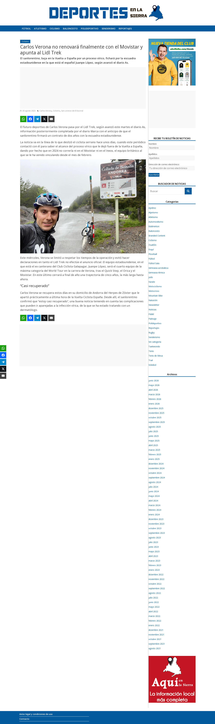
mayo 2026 (154, 385)
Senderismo (108, 28)
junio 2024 (154, 491)
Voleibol (152, 364)
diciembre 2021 (156, 630)
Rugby (152, 332)
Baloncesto (70, 28)
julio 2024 (153, 486)
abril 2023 (153, 556)
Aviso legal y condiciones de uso (36, 714)
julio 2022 (153, 597)
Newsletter (154, 304)
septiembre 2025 (157, 422)
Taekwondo (154, 346)
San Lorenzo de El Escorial (72, 110)
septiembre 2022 (157, 588)
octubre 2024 (155, 472)
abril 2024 (153, 500)
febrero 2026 (155, 399)
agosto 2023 (155, 537)
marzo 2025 (154, 449)
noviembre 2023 (156, 523)
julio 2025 (153, 431)
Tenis (151, 351)
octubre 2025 (155, 417)
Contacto (24, 718)
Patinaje (152, 318)
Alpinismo (153, 212)
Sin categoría (155, 341)
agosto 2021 (155, 648)
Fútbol (26, 28)
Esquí (151, 249)
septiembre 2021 (157, 643)
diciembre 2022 (156, 574)
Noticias (152, 309)
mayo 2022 (154, 606)
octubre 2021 (155, 639)
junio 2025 (154, 436)
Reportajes (125, 28)
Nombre (153, 143)
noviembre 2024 (156, 468)
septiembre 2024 (157, 477)
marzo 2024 (154, 505)
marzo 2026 (154, 394)
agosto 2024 (155, 482)
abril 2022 (153, 611)
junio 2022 (154, 602)
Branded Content (157, 235)
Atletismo (40, 28)
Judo (151, 277)
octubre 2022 (155, 583)
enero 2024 (154, 514)
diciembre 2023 (156, 519)
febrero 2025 (155, 454)
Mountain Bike (156, 295)
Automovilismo (156, 221)
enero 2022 (154, 625)
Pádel (151, 314)
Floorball (153, 254)
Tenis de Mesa (156, 355)
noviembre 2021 (156, 634)
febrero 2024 (155, 509)
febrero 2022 (155, 620)
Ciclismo (55, 28)
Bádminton (154, 226)
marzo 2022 (154, 616)
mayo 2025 (154, 440)
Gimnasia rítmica (157, 272)
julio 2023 (153, 542)
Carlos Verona (46, 110)
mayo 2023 (154, 551)
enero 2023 (154, 569)
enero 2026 (154, 403)
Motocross (154, 291)
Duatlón (152, 244)
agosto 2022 (155, 593)
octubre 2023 (155, 528)
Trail (151, 360)
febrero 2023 (155, 565)
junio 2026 (154, 380)
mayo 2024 (154, 496)
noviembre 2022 (156, 579)
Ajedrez (152, 207)
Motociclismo (155, 286)
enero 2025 (154, 459)
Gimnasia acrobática (158, 268)
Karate (152, 281)
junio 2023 (154, 546)
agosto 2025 (155, 426)
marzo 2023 (154, 560)
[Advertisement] (83, 88)
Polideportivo (89, 28)
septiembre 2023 (157, 533)
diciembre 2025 (156, 408)
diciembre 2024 (156, 463)
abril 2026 (153, 389)
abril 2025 (153, 445)
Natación (153, 300)
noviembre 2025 (156, 412)
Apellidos (153, 154)
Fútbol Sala (154, 263)
